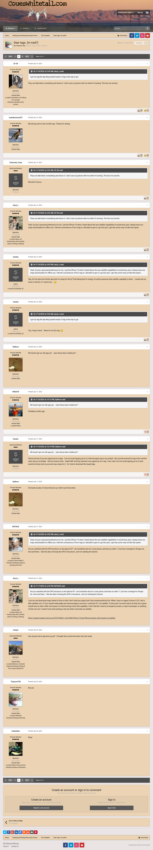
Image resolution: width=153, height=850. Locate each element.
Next (27, 56)
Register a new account (41, 808)
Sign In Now (112, 808)
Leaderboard (41, 28)
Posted (35, 64)
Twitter (137, 35)
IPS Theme (6, 843)
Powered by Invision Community (139, 845)
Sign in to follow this (126, 43)
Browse (11, 28)
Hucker (15, 439)
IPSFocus (16, 843)
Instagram (142, 35)
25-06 (15, 64)
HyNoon (16, 347)
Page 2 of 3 (40, 56)
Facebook (131, 35)
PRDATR (15, 392)
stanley (16, 257)
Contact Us (15, 846)
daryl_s (57, 71)
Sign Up (140, 12)
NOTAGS (15, 527)
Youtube (147, 35)
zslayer (15, 630)
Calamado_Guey (15, 162)
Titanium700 (20, 46)
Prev (10, 56)
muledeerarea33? (16, 118)
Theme (6, 846)
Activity (26, 28)
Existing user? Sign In (126, 12)
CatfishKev (15, 731)
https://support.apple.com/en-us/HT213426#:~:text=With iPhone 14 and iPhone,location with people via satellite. (72, 618)
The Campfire (42, 46)
